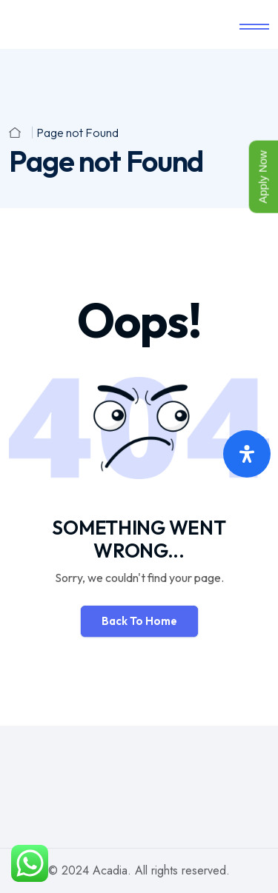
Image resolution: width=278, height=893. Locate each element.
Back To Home (139, 621)
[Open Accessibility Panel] (247, 454)
